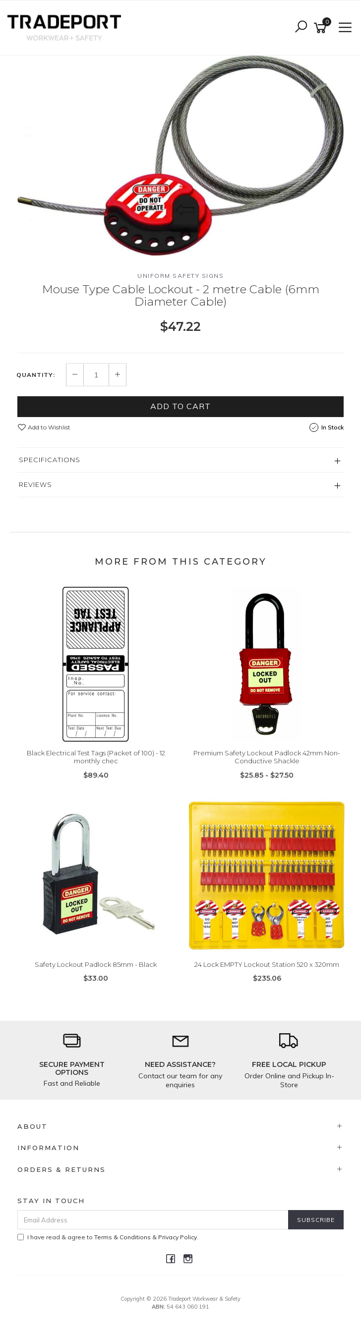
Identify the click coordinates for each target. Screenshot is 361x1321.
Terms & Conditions (122, 1237)
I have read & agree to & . (107, 1237)
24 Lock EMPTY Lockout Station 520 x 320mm (266, 964)
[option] (180, 155)
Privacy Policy (177, 1237)
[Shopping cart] (322, 28)
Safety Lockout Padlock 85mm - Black (96, 964)
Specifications (49, 460)
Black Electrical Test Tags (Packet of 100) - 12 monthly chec (96, 757)
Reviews (35, 484)
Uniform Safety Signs (180, 275)
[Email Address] (153, 1219)
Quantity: (35, 375)
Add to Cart (180, 406)
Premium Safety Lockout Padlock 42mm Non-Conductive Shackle (266, 757)
